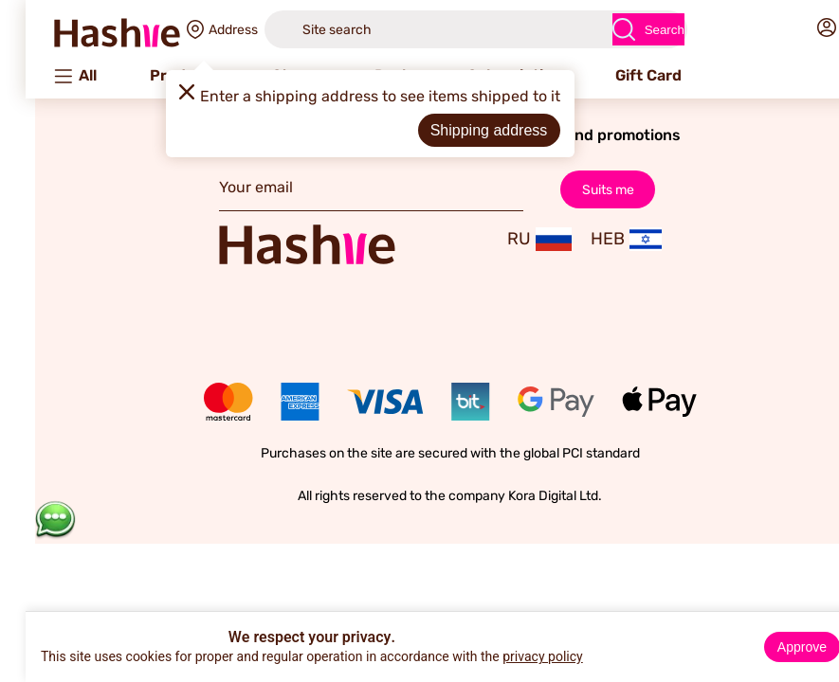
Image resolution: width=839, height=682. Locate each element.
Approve (771, 647)
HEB (595, 239)
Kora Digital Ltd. (525, 496)
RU (509, 239)
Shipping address (459, 130)
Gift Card (618, 75)
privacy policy (512, 657)
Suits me (578, 189)
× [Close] (817, 628)
